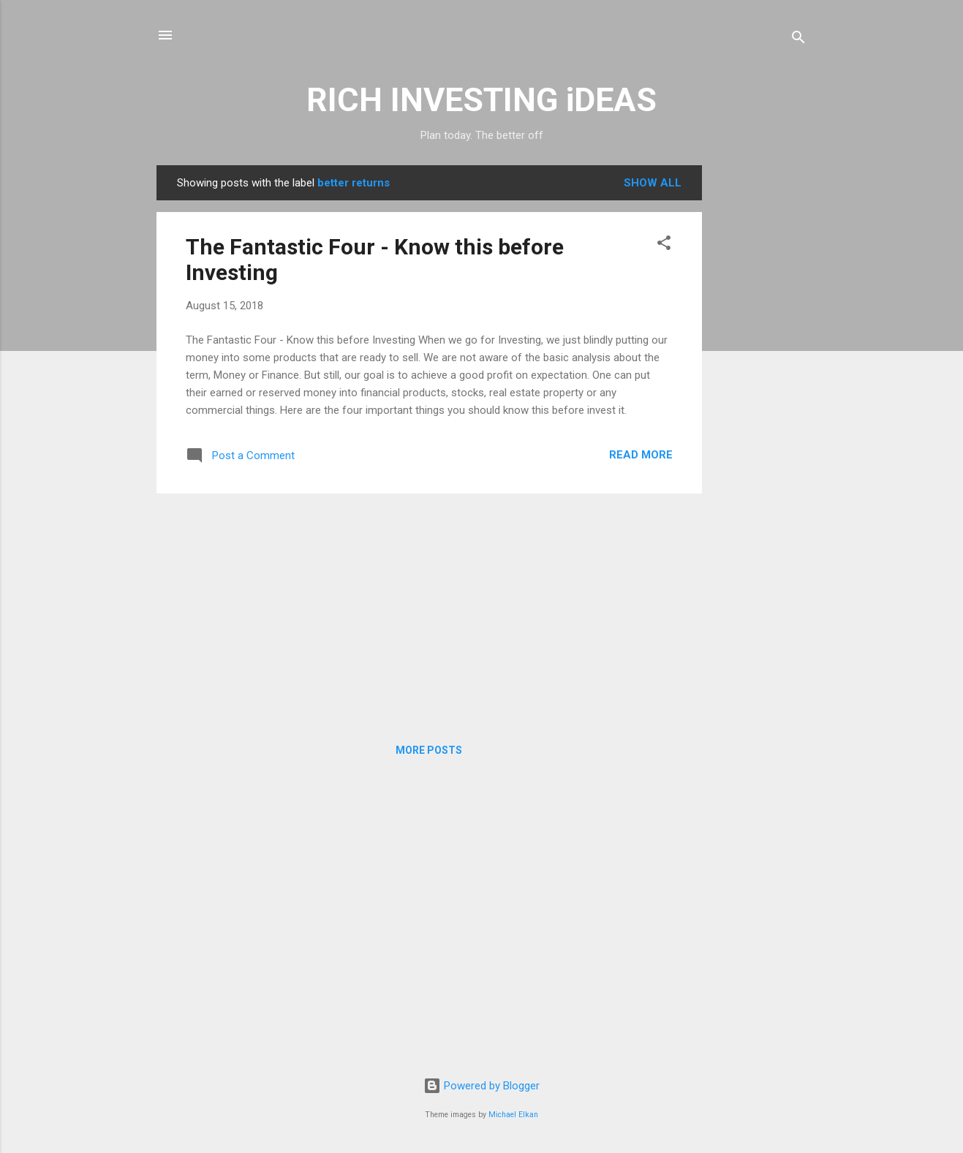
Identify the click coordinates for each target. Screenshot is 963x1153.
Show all (652, 182)
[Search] (798, 40)
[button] (664, 245)
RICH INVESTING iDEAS (481, 99)
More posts (429, 750)
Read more (641, 454)
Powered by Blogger (481, 1085)
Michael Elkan (513, 1114)
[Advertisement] (760, 384)
